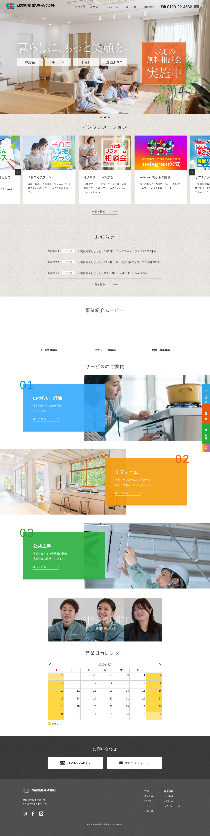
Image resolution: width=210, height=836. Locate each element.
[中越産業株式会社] (30, 6)
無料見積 (206, 413)
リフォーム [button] (113, 6)
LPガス (148, 812)
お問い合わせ (171, 812)
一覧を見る (98, 226)
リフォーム (150, 817)
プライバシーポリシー (175, 817)
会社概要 (80, 6)
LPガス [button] (95, 6)
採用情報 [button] (150, 6)
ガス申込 (206, 395)
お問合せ (206, 433)
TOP (146, 802)
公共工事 (149, 822)
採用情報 (168, 802)
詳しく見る (39, 433)
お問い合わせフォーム (135, 774)
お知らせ (168, 807)
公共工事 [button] (132, 6)
